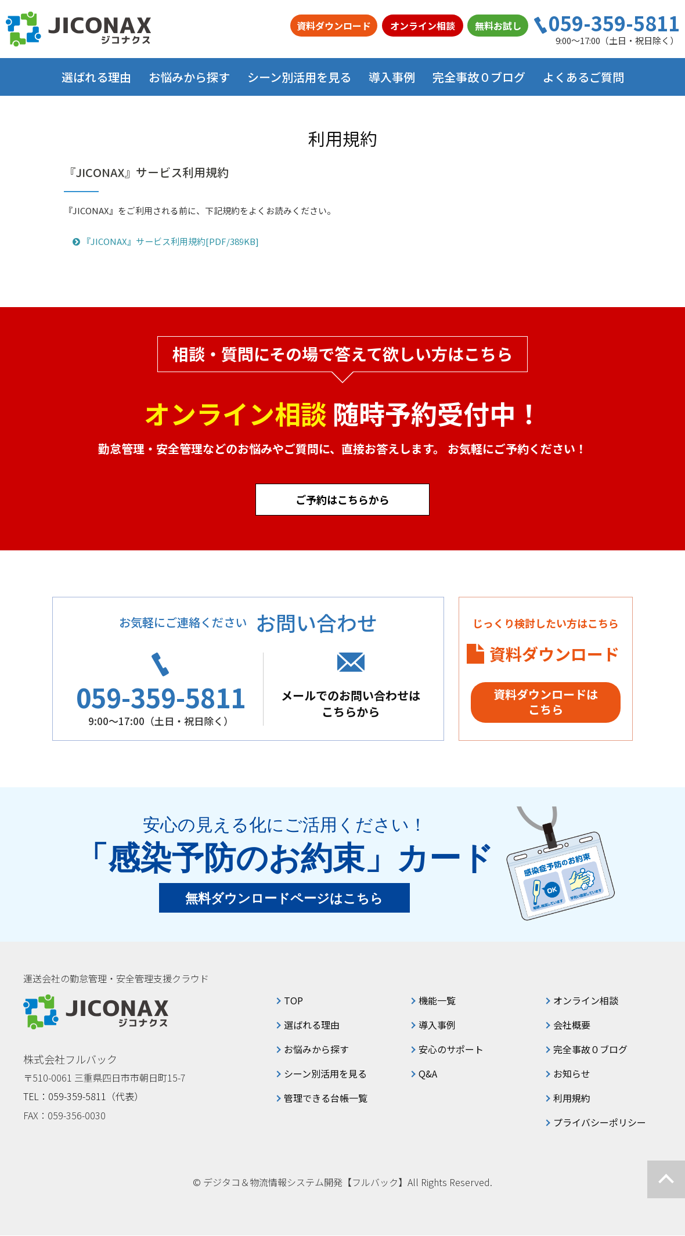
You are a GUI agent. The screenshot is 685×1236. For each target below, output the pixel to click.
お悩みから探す (316, 1050)
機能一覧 (437, 1001)
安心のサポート (451, 1050)
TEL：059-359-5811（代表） (83, 1097)
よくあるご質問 (583, 77)
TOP (293, 1001)
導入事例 (392, 77)
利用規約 (571, 1098)
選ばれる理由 (96, 77)
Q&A (428, 1074)
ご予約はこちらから (342, 499)
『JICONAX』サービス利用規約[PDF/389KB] (166, 242)
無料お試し (498, 26)
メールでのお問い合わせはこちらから (353, 703)
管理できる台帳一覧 (325, 1098)
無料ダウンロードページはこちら (285, 899)
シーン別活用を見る (325, 1074)
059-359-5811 (614, 23)
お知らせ (571, 1074)
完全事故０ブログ (478, 77)
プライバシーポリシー (599, 1123)
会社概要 (571, 1025)
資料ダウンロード (334, 26)
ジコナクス (78, 29)
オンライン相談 (422, 26)
